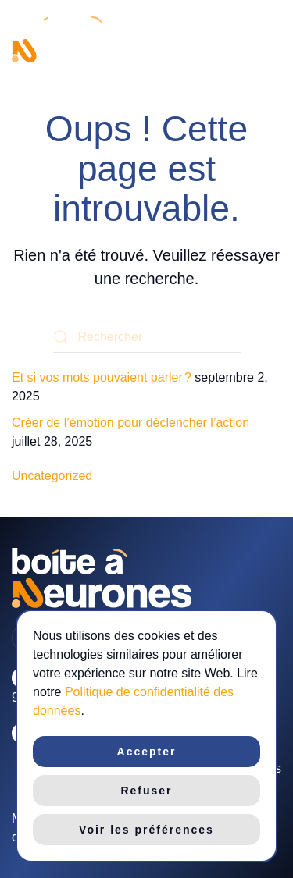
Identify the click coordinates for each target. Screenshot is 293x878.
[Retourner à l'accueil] (82, 39)
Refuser (146, 790)
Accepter (147, 751)
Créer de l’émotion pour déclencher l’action (130, 422)
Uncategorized (52, 475)
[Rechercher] (147, 337)
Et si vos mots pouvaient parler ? (101, 377)
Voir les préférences (146, 829)
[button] (273, 39)
